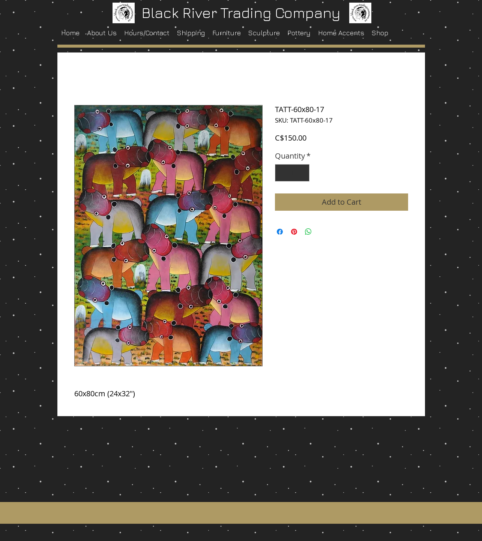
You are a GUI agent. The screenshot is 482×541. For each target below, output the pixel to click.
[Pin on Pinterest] (294, 231)
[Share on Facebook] (279, 231)
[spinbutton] (292, 173)
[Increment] (302, 173)
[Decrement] (282, 173)
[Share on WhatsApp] (308, 231)
